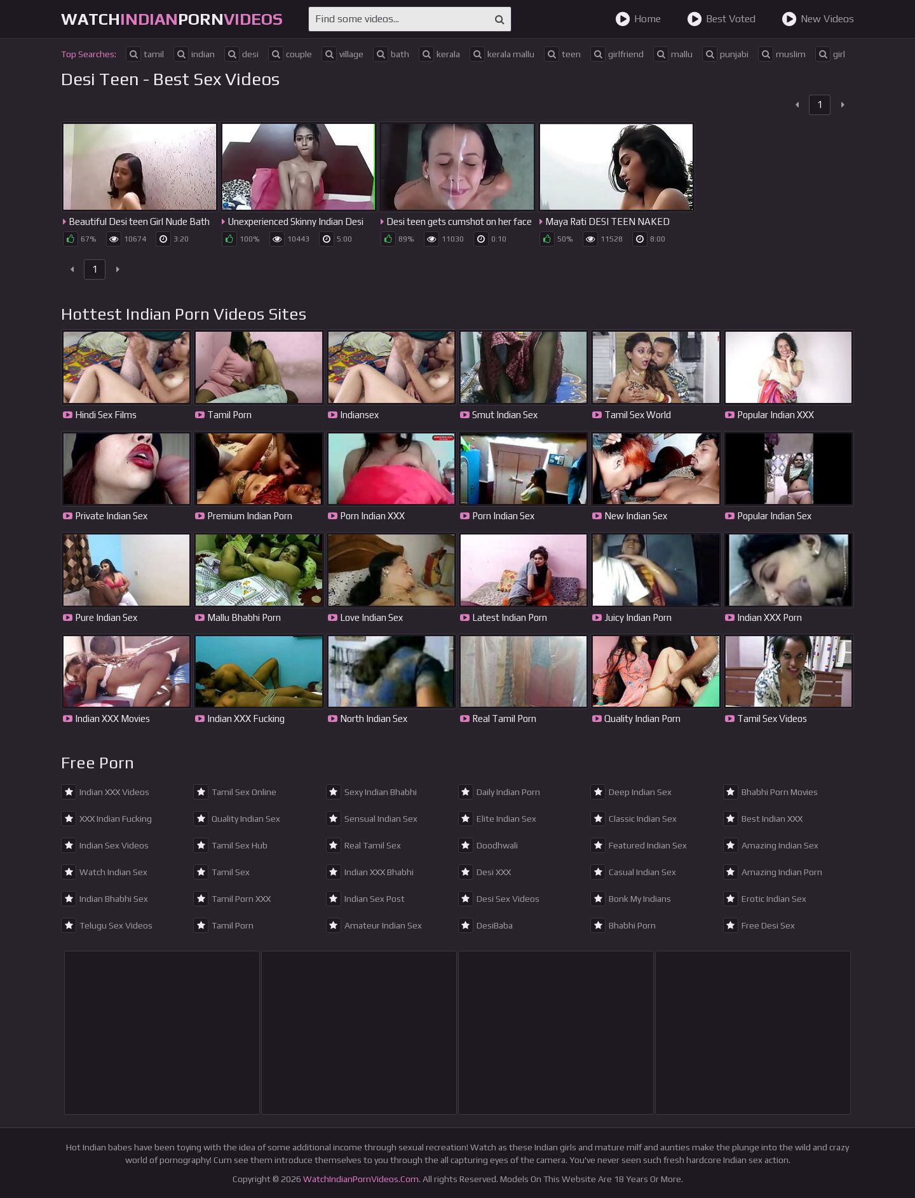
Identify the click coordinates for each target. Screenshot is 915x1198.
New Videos (818, 19)
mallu (673, 54)
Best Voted (721, 19)
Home (638, 19)
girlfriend (617, 54)
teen (562, 54)
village (342, 54)
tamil (145, 54)
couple (290, 54)
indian (194, 54)
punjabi (725, 54)
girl (830, 54)
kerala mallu (502, 54)
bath (391, 54)
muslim (782, 54)
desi (241, 54)
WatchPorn (172, 19)
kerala (439, 54)
